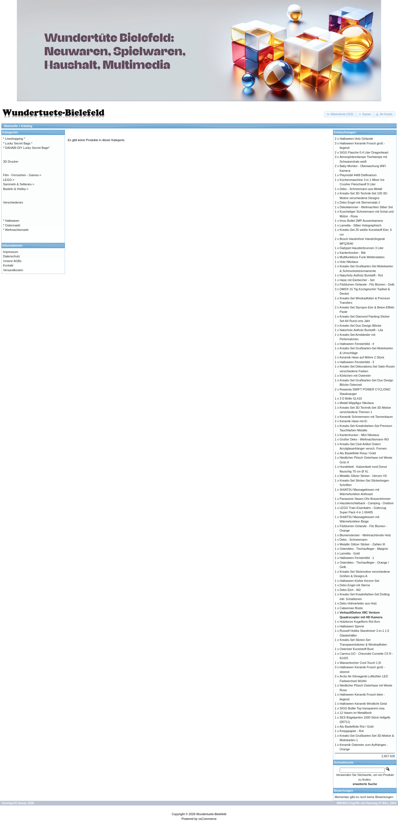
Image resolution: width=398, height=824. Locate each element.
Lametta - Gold (350, 553)
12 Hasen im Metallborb (356, 712)
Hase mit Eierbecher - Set (357, 280)
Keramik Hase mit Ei (353, 421)
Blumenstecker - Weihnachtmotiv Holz (365, 535)
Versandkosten (13, 270)
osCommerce (207, 818)
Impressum (10, 251)
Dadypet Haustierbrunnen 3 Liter (362, 248)
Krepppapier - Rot (352, 731)
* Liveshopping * (14, 138)
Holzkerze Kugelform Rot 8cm (360, 621)
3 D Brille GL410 (351, 398)
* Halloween (11, 220)
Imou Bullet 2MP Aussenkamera (361, 220)
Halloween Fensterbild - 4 (357, 343)
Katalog (26, 126)
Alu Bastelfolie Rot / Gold (356, 726)
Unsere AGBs (12, 261)
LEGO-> (8, 179)
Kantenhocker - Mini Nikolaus (359, 435)
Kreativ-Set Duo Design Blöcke (360, 325)
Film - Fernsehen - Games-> (22, 175)
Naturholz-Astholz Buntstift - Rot (361, 275)
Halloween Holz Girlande (356, 138)
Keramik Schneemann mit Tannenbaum (366, 416)
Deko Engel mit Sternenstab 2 (360, 202)
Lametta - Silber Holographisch (360, 225)
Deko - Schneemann (353, 539)
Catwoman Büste (351, 608)
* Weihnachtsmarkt (15, 229)
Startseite (11, 126)
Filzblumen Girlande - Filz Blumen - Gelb (367, 284)
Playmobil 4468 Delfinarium (358, 175)
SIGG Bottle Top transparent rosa (362, 708)
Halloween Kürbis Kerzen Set (359, 580)
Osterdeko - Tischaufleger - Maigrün (364, 548)
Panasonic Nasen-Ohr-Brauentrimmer (365, 498)
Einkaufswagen (345, 132)
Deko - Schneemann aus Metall (361, 189)
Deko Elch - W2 (350, 589)
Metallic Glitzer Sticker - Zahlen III (362, 544)
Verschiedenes (13, 202)
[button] (340, 114)
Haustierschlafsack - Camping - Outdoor (367, 503)
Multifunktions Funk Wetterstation (362, 257)
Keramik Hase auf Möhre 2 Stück (362, 357)
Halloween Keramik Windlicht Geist (363, 703)
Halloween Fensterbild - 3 (357, 362)
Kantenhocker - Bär (353, 252)
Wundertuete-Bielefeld (211, 814)
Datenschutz (11, 256)
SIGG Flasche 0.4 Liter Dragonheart (364, 152)
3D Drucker (11, 161)
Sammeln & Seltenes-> (18, 184)
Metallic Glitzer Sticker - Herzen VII (363, 475)
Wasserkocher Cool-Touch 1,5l (360, 662)
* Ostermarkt (11, 225)
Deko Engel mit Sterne (355, 585)
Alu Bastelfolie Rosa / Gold (358, 453)
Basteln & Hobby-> (15, 189)
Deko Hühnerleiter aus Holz (358, 603)
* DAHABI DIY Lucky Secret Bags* (26, 147)
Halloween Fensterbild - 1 (357, 557)
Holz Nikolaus (349, 261)
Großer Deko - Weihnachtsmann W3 (364, 439)
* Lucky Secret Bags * (17, 143)
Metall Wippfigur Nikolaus (357, 403)
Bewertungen (343, 790)
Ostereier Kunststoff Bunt (357, 649)
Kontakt (8, 265)
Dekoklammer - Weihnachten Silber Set (366, 207)
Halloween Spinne (352, 626)
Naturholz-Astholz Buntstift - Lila (361, 330)
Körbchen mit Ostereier (355, 375)
